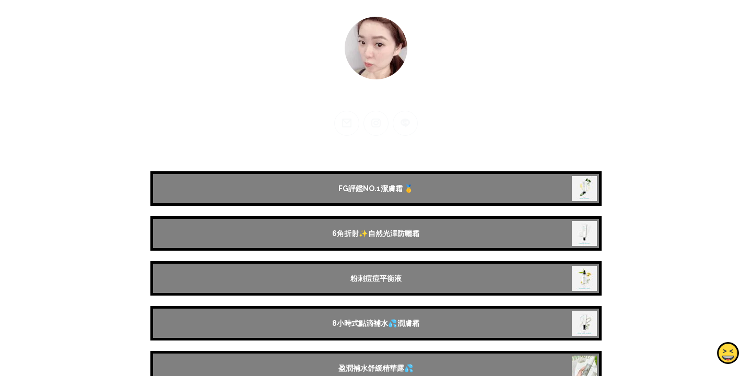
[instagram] (376, 123)
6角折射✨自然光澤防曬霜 (375, 233)
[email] (346, 123)
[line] (405, 123)
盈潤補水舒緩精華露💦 (376, 368)
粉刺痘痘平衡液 (376, 278)
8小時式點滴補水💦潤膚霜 (375, 323)
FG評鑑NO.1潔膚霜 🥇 (376, 188)
